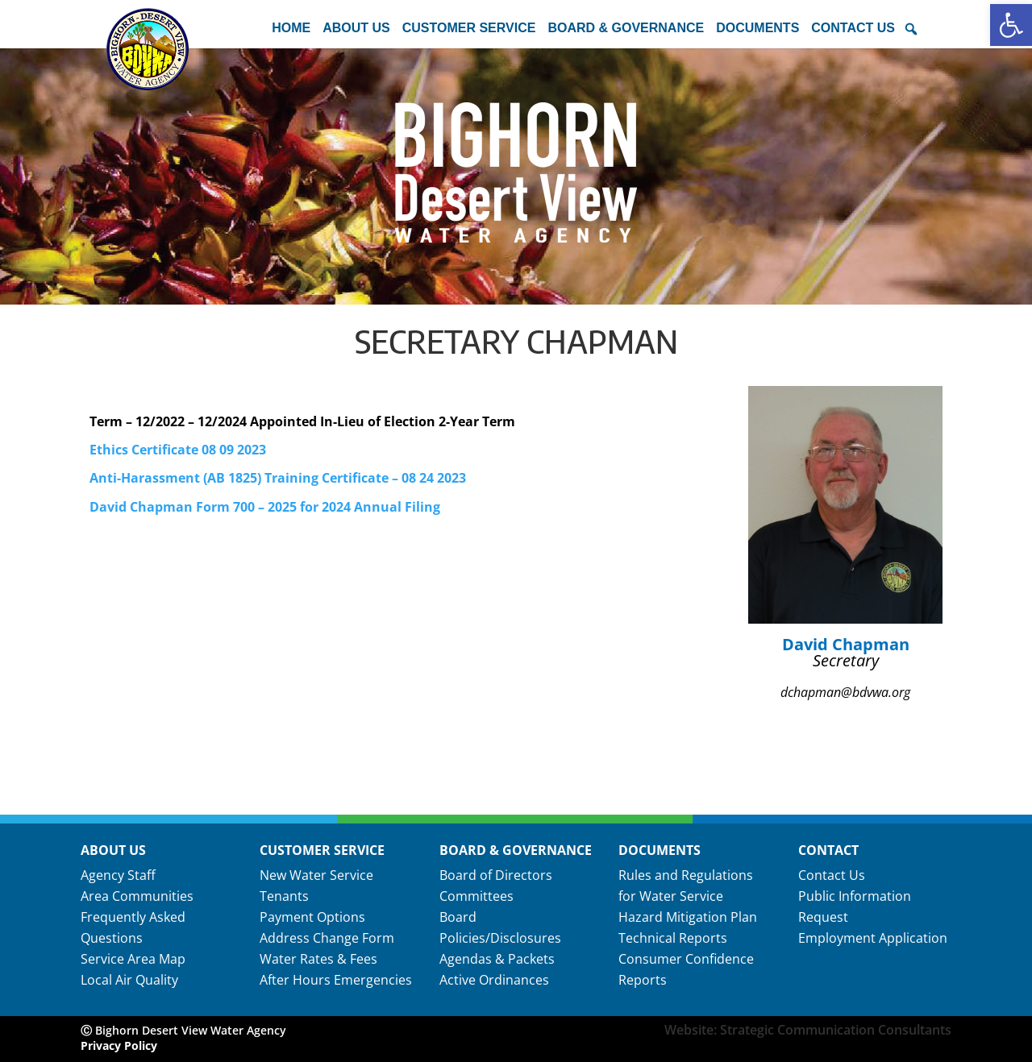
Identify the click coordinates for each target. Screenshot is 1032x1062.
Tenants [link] (284, 896)
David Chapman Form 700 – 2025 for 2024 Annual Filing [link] (264, 507)
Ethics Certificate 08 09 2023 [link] (177, 449)
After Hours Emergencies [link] (336, 980)
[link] (1011, 25)
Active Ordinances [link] (494, 980)
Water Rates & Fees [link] (318, 959)
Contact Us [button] (853, 28)
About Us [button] (356, 28)
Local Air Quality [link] (129, 980)
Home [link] (291, 28)
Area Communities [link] (137, 896)
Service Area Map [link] (133, 959)
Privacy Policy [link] (119, 1045)
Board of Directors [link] (495, 875)
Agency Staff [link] (118, 875)
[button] (911, 29)
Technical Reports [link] (672, 938)
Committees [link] (476, 896)
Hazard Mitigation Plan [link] (687, 917)
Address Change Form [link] (327, 938)
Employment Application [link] (872, 938)
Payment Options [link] (312, 917)
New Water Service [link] (316, 875)
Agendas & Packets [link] (497, 959)
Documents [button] (757, 28)
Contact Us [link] (831, 875)
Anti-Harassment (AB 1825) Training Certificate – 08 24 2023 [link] (277, 478)
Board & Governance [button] (625, 28)
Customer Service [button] (469, 28)
